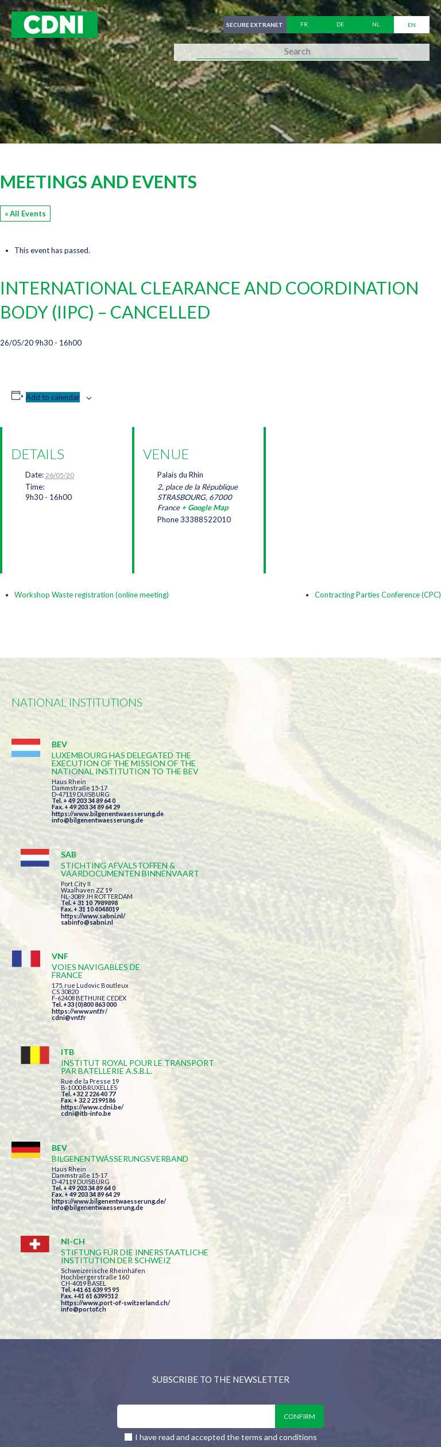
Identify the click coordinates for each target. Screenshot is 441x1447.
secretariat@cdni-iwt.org (280, 1309)
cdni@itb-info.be (297, 933)
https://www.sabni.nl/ (304, 813)
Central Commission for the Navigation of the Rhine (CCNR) (144, 1369)
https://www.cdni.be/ (303, 927)
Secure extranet (254, 24)
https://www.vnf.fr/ (79, 919)
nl (376, 24)
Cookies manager (51, 1393)
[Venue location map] (335, 487)
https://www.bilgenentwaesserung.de (108, 821)
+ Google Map (204, 507)
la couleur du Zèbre (189, 1417)
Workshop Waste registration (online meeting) (91, 594)
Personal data (382, 1369)
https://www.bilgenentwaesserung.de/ (109, 1022)
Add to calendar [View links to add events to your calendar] (53, 397)
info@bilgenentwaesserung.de (97, 828)
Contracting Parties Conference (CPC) (378, 594)
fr (304, 24)
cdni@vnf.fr (69, 925)
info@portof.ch (295, 1045)
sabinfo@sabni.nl (298, 820)
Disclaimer (314, 1369)
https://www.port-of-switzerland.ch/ (326, 1038)
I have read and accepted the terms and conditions (226, 1175)
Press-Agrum (95, 1417)
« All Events (25, 213)
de (340, 24)
